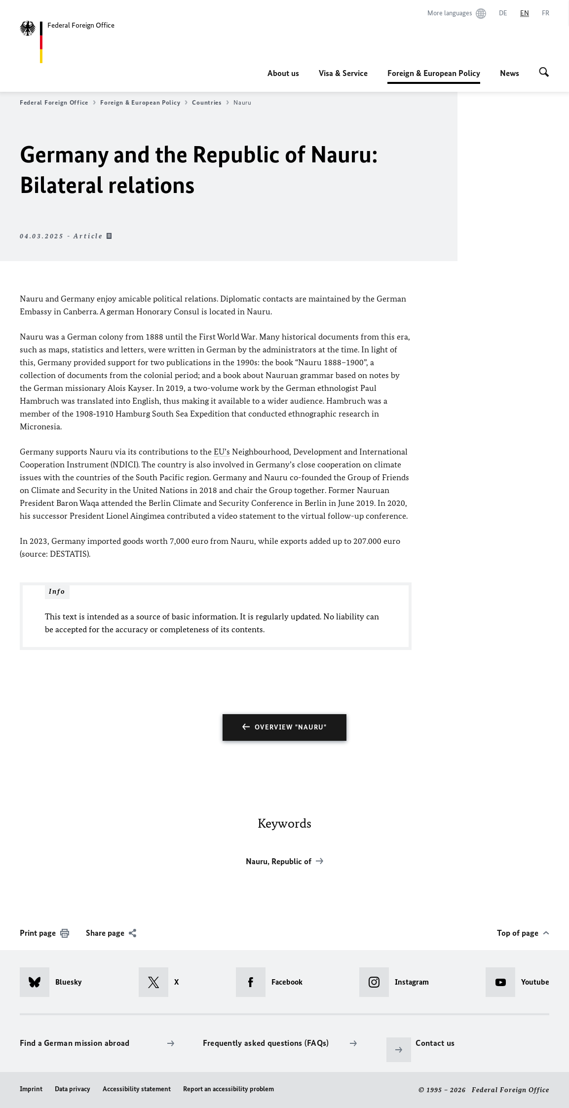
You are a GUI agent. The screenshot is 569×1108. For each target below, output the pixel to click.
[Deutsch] (503, 13)
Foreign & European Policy (433, 73)
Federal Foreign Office (58, 102)
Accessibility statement (137, 1089)
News (509, 73)
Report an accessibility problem (228, 1089)
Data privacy (72, 1089)
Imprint (31, 1089)
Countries (210, 102)
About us (283, 73)
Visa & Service (343, 73)
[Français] (545, 13)
